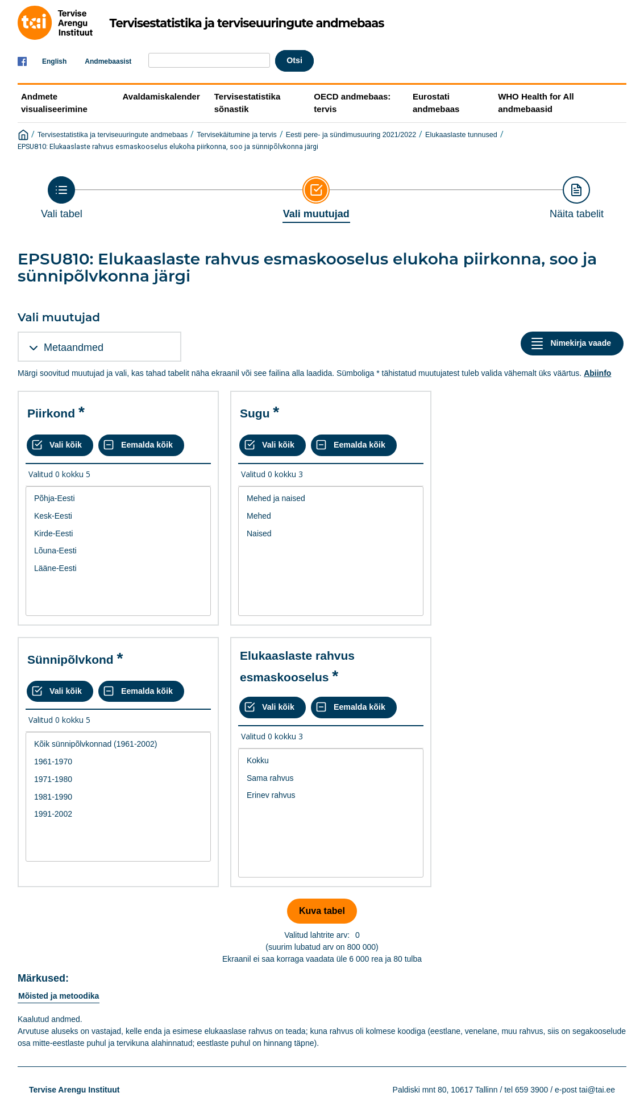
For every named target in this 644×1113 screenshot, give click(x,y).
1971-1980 (118, 779)
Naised (331, 534)
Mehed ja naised (331, 498)
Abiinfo (597, 373)
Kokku (331, 760)
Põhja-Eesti (118, 498)
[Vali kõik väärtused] (60, 445)
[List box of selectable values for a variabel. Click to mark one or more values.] (118, 551)
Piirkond (51, 413)
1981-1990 (118, 797)
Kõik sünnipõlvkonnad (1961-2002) (118, 744)
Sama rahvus (331, 778)
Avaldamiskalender (161, 96)
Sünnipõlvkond (70, 659)
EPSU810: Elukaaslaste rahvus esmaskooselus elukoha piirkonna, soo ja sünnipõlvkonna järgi (168, 146)
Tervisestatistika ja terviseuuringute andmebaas (113, 135)
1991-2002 (118, 814)
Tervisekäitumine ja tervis (237, 135)
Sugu (255, 413)
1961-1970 (118, 762)
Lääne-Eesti (118, 568)
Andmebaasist (108, 61)
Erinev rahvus (331, 795)
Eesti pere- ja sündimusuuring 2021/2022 (351, 135)
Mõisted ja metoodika (58, 995)
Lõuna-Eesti (118, 551)
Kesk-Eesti (118, 516)
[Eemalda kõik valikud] (141, 445)
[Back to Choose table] (61, 198)
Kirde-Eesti (118, 534)
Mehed (331, 516)
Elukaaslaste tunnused (461, 135)
